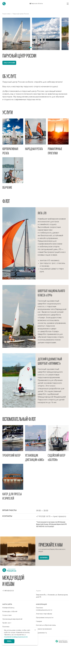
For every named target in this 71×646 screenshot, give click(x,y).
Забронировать (44, 557)
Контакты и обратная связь (46, 625)
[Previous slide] (7, 34)
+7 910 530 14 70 (43, 516)
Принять (9, 641)
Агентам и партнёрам (44, 614)
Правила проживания (43, 629)
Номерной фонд (8, 607)
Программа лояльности (44, 617)
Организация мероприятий (12, 619)
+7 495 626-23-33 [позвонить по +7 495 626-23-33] (8, 590)
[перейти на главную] (4, 3)
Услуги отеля (6, 615)
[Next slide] (64, 34)
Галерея (39, 621)
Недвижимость (41, 633)
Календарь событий (9, 611)
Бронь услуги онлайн (9, 63)
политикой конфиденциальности (16, 637)
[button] (30, 47)
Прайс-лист (6, 623)
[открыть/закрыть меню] (68, 4)
